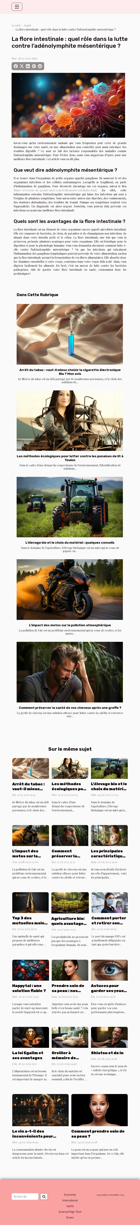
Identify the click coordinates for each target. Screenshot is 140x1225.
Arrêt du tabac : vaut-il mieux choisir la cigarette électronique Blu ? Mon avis (70, 372)
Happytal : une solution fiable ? (29, 988)
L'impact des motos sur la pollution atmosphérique (70, 625)
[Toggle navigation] (17, 7)
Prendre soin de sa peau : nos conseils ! (68, 990)
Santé (27, 25)
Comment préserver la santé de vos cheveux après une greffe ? (70, 708)
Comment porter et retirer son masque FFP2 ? (108, 923)
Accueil (16, 25)
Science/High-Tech (70, 1211)
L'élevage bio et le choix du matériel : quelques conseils (70, 543)
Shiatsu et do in (107, 1052)
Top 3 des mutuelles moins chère (29, 923)
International (70, 1200)
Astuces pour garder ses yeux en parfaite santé (109, 990)
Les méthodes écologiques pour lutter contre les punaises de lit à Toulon (70, 458)
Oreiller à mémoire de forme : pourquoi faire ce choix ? (69, 1060)
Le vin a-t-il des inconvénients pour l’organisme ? (32, 1136)
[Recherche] (25, 1196)
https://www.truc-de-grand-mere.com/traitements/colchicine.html (55, 190)
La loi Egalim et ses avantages (27, 1055)
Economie (70, 1194)
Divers (70, 1217)
